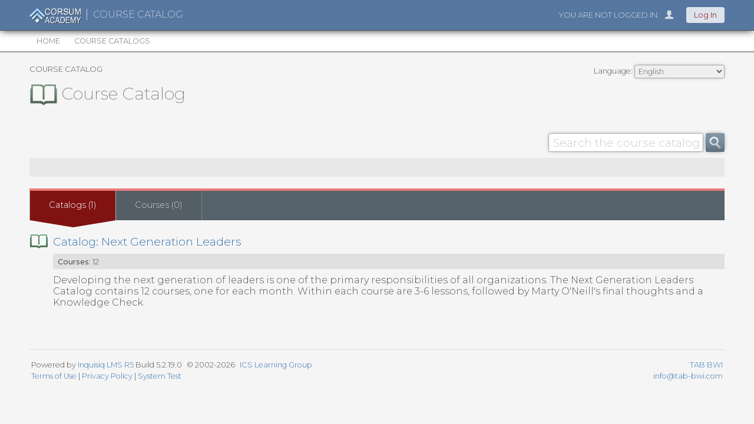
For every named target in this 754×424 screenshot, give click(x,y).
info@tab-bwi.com (688, 376)
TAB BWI (706, 364)
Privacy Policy (107, 376)
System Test (159, 376)
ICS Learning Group (276, 364)
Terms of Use (54, 376)
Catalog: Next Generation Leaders (147, 241)
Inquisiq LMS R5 (106, 364)
